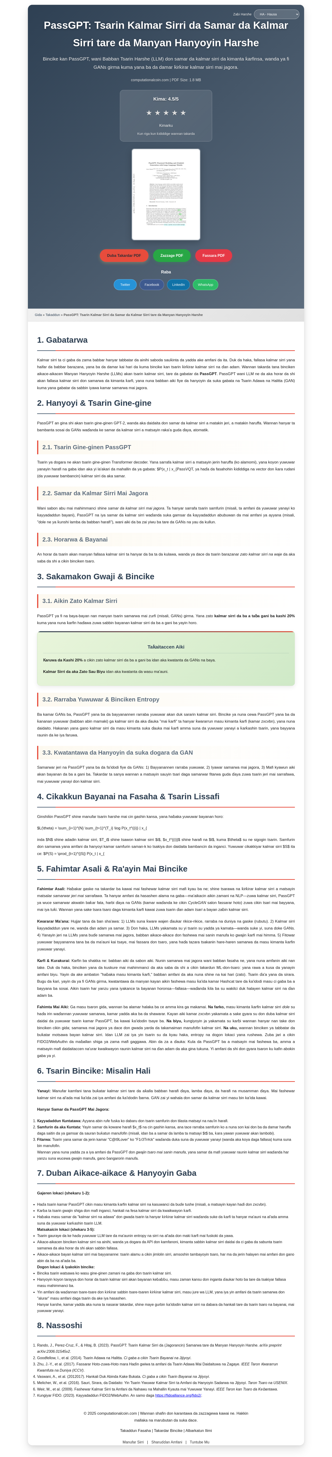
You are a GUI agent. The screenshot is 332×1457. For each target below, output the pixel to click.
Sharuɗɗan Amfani (166, 1442)
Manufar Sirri (133, 1442)
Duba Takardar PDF (124, 256)
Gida (38, 315)
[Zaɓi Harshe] (276, 14)
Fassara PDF (214, 256)
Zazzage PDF (171, 256)
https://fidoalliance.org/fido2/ (178, 1395)
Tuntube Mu (199, 1442)
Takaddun (52, 315)
